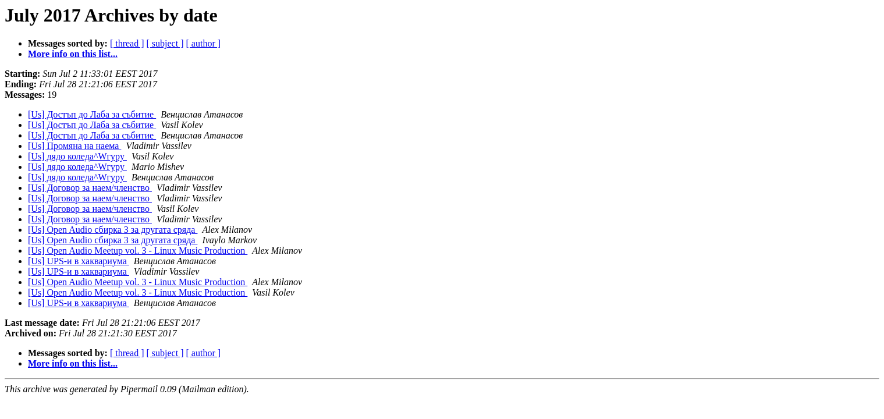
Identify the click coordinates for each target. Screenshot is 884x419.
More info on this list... (73, 54)
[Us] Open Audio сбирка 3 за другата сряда (112, 230)
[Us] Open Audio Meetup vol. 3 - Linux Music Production (137, 250)
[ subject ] (165, 43)
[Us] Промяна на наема (74, 146)
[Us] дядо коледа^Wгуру (77, 156)
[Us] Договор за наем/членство (90, 188)
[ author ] (203, 43)
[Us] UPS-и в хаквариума (78, 261)
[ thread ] (127, 43)
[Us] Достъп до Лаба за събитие (92, 114)
